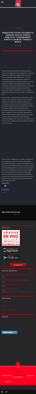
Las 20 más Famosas (7, 310)
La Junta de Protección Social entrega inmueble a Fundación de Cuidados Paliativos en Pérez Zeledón (16, 280)
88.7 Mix (4, 306)
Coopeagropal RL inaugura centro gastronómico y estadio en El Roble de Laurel (18, 275)
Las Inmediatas (6, 302)
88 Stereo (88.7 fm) (19, 375)
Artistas (18, 28)
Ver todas (4, 293)
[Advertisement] (18, 16)
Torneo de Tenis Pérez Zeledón (10, 289)
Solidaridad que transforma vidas (11, 284)
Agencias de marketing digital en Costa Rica (20, 381)
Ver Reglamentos (18, 265)
